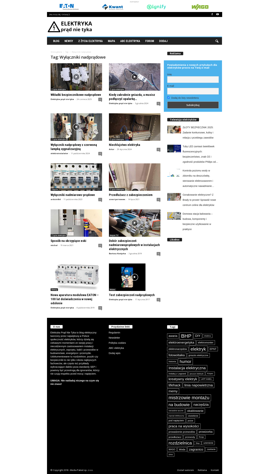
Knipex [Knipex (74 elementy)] (210, 374)
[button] (217, 41)
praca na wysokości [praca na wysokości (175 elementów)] (184, 426)
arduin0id (56, 199)
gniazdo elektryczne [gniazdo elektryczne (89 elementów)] (198, 355)
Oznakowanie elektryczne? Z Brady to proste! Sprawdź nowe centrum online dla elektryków (199, 199)
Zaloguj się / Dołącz (59, 14)
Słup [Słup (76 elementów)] (198, 443)
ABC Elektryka (130, 41)
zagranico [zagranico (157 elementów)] (196, 449)
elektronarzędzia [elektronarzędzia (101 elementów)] (178, 349)
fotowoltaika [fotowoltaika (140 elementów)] (177, 355)
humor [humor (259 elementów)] (185, 361)
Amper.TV (114, 235)
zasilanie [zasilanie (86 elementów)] (211, 449)
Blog (56, 41)
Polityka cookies (117, 342)
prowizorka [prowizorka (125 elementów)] (205, 431)
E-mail (170, 86)
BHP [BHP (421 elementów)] (186, 336)
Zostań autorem (185, 470)
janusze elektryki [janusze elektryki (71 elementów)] (197, 374)
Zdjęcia (54, 189)
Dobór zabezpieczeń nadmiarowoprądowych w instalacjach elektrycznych (134, 245)
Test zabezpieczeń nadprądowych (132, 295)
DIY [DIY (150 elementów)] (198, 336)
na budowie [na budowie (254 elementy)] (179, 404)
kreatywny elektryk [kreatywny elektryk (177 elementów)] (183, 379)
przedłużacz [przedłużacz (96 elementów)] (175, 437)
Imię (169, 74)
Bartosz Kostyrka (117, 253)
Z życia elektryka (90, 41)
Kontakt (215, 470)
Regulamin (114, 332)
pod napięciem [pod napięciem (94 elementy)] (176, 420)
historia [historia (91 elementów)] (172, 361)
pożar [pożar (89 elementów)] (190, 420)
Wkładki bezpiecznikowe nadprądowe (76, 95)
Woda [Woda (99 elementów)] (182, 449)
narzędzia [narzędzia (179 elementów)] (201, 404)
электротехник (117, 199)
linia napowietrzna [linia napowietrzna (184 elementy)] (198, 385)
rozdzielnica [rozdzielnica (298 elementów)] (180, 443)
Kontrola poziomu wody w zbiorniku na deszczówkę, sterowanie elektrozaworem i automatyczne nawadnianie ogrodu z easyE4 (198, 179)
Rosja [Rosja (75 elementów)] (201, 437)
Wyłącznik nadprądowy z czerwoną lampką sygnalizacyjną (74, 147)
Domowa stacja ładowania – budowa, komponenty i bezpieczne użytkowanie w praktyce (198, 221)
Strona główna (56, 52)
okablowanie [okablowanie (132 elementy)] (195, 410)
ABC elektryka (116, 348)
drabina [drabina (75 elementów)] (207, 336)
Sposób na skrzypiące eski (68, 241)
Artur (111, 149)
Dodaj (163, 41)
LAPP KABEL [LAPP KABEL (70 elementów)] (206, 379)
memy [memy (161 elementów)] (173, 391)
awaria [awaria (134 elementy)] (173, 336)
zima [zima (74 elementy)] (171, 454)
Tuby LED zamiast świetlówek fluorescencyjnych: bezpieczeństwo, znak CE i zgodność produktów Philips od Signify (199, 154)
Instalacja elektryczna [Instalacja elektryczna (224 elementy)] (187, 368)
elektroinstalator (59, 153)
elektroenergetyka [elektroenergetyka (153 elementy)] (181, 342)
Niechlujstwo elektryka (124, 145)
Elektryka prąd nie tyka (62, 99)
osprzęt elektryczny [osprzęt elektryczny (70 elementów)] (176, 416)
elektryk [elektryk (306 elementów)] (198, 349)
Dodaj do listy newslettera (183, 98)
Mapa (111, 41)
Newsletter (114, 337)
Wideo (112, 289)
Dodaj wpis (114, 353)
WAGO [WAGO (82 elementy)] (172, 449)
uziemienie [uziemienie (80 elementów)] (208, 443)
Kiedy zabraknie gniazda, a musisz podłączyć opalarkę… (132, 97)
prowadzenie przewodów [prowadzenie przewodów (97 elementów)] (182, 431)
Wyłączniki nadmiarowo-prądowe (73, 195)
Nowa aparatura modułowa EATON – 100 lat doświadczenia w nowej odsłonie (75, 299)
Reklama (202, 470)
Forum (149, 41)
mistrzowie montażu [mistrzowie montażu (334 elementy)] (189, 397)
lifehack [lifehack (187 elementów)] (175, 385)
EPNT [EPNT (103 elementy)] (213, 349)
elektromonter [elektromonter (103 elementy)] (205, 342)
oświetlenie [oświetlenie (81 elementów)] (193, 416)
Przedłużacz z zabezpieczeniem (131, 195)
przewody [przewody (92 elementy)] (190, 437)
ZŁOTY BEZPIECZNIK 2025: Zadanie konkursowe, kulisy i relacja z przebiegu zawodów (198, 132)
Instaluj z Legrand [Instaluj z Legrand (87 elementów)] (177, 373)
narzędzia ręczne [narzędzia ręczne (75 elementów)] (176, 411)
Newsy (69, 41)
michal (54, 245)
